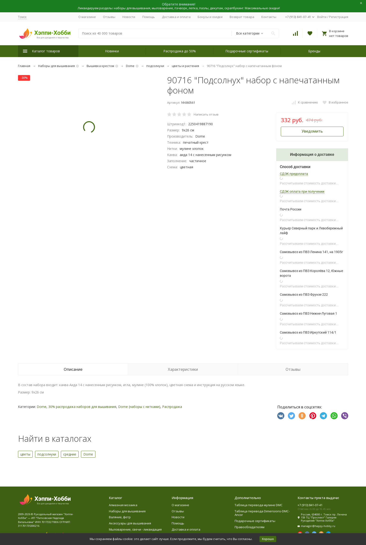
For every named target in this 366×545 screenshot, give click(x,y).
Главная (24, 66)
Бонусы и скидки (210, 17)
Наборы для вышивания (56, 66)
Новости (128, 17)
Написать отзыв (206, 114)
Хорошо (268, 539)
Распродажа (172, 406)
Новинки (112, 51)
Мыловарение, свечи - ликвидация (135, 529)
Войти (321, 17)
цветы (25, 454)
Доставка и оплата (176, 17)
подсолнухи (155, 66)
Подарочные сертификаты (246, 51)
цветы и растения (185, 66)
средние (69, 454)
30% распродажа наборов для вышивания (82, 406)
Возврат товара (242, 17)
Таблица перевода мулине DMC (258, 505)
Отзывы (109, 17)
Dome (130, 66)
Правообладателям (249, 527)
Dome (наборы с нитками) (139, 406)
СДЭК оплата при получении (302, 191)
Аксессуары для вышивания (130, 523)
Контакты (268, 17)
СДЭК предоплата (294, 174)
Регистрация (338, 17)
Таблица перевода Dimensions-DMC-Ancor (262, 513)
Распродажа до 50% (179, 51)
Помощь (148, 17)
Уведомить (312, 131)
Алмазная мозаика (123, 505)
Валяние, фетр (120, 517)
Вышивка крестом (100, 66)
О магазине (87, 17)
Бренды (314, 51)
